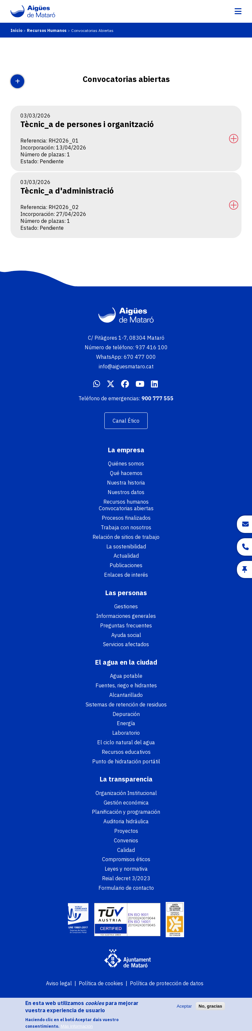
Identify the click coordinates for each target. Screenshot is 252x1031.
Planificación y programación (126, 811)
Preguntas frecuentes (126, 625)
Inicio (16, 30)
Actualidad (126, 555)
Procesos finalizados (126, 518)
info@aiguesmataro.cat (126, 366)
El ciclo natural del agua (126, 742)
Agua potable (126, 676)
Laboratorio (126, 732)
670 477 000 (140, 357)
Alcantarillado (126, 695)
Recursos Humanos (47, 30)
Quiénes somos (126, 463)
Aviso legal (59, 983)
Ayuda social (126, 635)
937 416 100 (152, 347)
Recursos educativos (126, 752)
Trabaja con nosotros (126, 527)
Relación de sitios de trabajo (126, 537)
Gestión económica (126, 802)
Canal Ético (126, 420)
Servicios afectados (126, 644)
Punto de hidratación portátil (126, 761)
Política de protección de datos (166, 983)
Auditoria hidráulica (126, 821)
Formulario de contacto (126, 888)
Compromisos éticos (126, 859)
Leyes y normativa (126, 868)
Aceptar (184, 1008)
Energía (126, 723)
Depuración (126, 714)
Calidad (126, 850)
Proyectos (126, 831)
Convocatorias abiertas (126, 508)
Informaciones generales (126, 616)
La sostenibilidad (126, 546)
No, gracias (210, 1008)
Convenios (126, 840)
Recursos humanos (126, 501)
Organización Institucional (126, 793)
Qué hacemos (126, 473)
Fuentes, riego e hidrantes (126, 685)
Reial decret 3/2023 (126, 878)
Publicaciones (126, 565)
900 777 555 (157, 398)
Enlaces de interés (126, 574)
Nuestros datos (126, 492)
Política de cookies (101, 983)
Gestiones (126, 606)
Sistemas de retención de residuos (126, 704)
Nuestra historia (126, 482)
